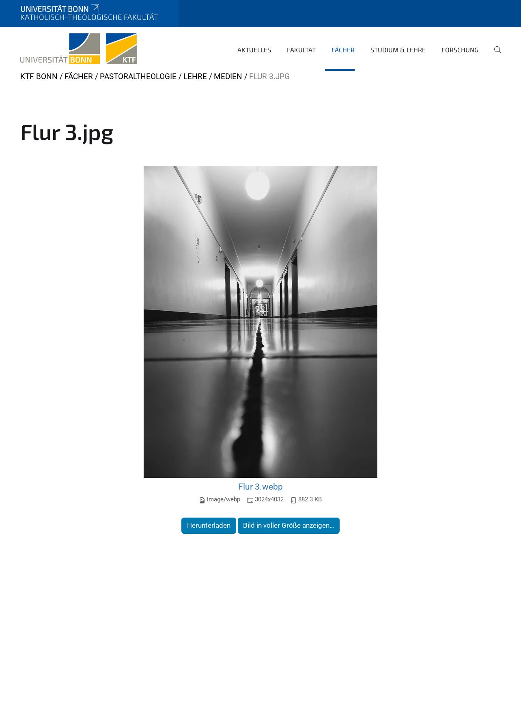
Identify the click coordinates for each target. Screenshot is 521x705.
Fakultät (301, 50)
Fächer (343, 50)
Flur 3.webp (260, 486)
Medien (228, 76)
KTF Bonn (39, 76)
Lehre (195, 76)
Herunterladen (208, 525)
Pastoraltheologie (138, 76)
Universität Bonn (60, 8)
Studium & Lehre (398, 50)
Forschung (459, 50)
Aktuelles (254, 50)
